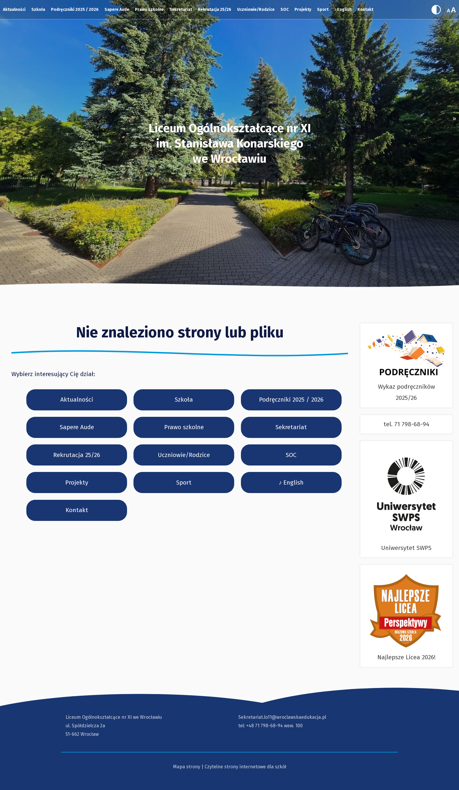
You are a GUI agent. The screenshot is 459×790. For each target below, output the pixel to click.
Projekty (302, 9)
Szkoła (38, 9)
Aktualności (14, 9)
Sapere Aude (117, 9)
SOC (284, 9)
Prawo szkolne (149, 9)
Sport (322, 9)
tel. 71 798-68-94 (406, 424)
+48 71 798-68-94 (264, 725)
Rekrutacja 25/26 (214, 9)
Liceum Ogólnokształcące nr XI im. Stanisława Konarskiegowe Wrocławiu (229, 143)
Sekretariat (180, 9)
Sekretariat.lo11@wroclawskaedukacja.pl (282, 717)
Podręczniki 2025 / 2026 (75, 9)
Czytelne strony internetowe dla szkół (245, 766)
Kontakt (365, 9)
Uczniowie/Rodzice (256, 9)
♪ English (343, 9)
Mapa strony (186, 766)
